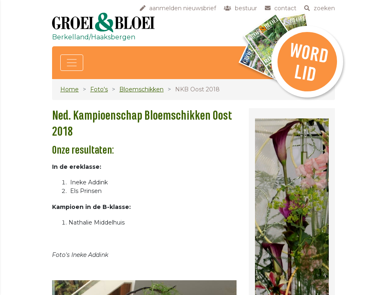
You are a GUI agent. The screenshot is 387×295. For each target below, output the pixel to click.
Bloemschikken (141, 89)
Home (69, 89)
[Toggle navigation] (71, 62)
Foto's (99, 89)
